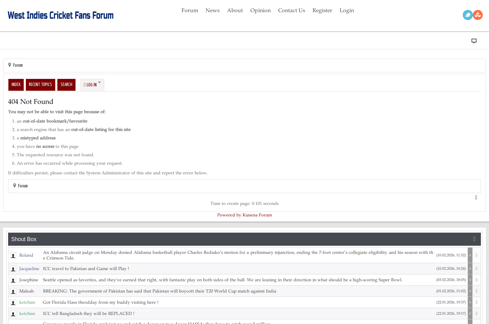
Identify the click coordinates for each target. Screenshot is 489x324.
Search (66, 84)
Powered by (229, 215)
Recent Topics (40, 84)
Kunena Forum (257, 215)
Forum (18, 65)
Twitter (468, 15)
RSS (478, 15)
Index (16, 84)
